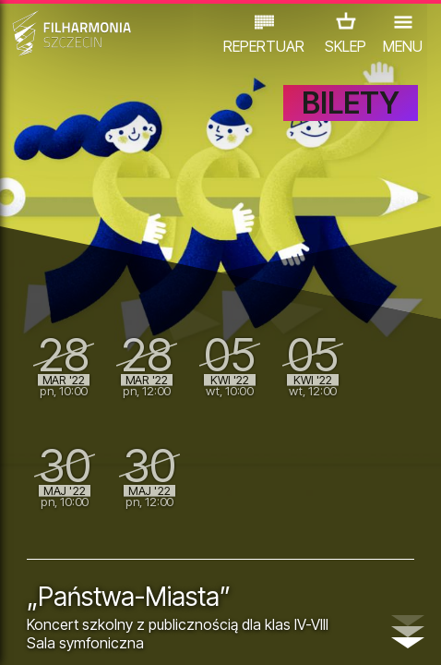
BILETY (350, 103)
